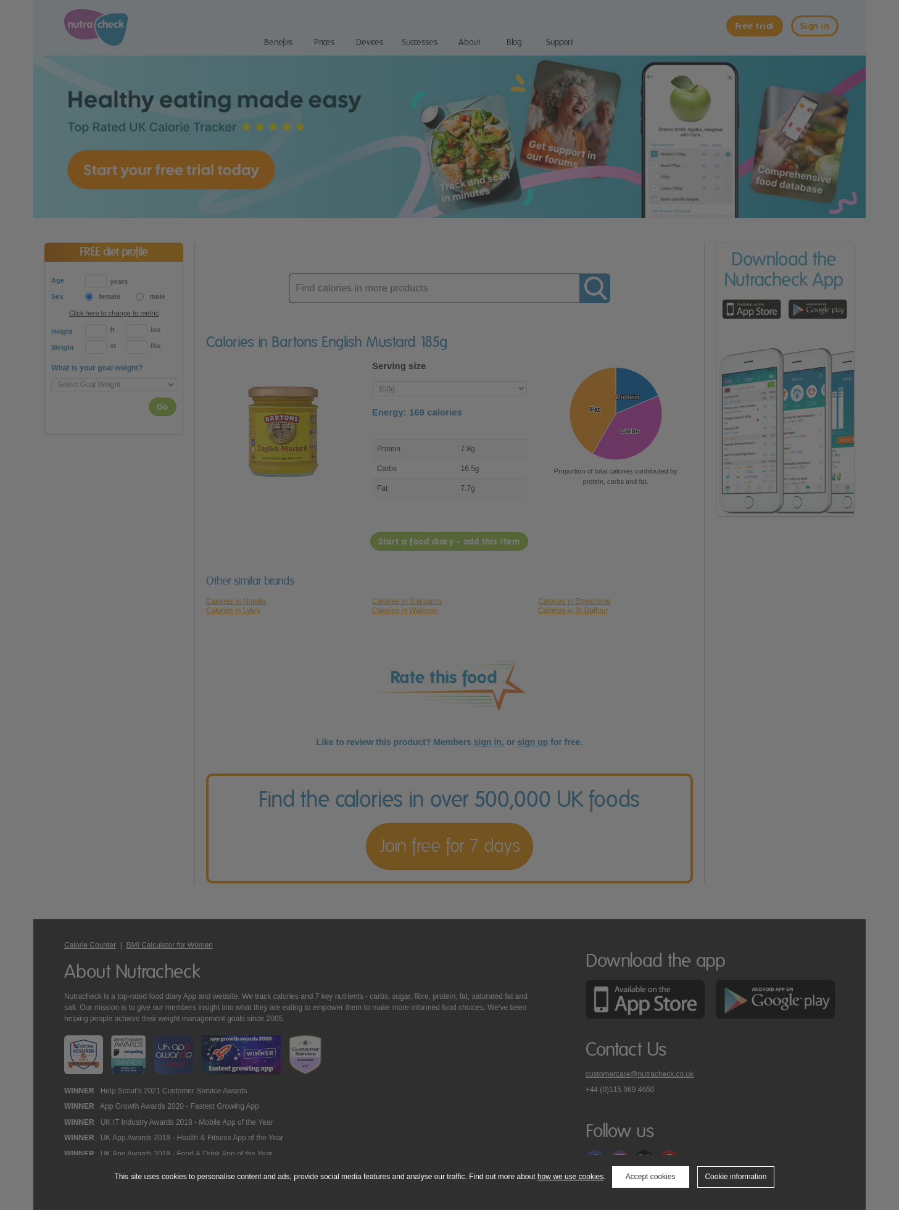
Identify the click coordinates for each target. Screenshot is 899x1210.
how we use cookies (570, 1176)
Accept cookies (651, 1176)
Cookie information (735, 1176)
